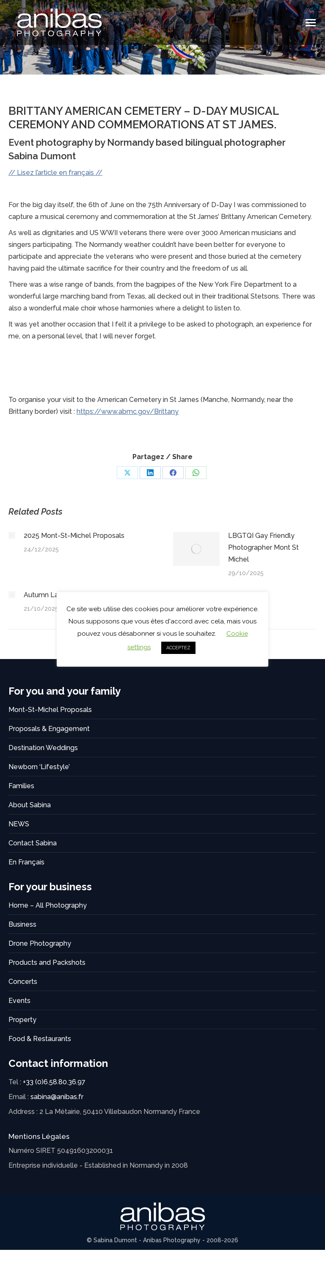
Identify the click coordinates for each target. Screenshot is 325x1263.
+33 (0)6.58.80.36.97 (54, 1082)
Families (21, 786)
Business (22, 924)
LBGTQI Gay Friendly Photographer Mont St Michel (263, 547)
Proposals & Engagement (49, 729)
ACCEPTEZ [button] (178, 648)
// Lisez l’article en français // (55, 173)
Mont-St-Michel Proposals (50, 710)
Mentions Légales (38, 1136)
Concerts (22, 982)
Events (19, 1001)
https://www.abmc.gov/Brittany (128, 411)
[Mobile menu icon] (311, 22)
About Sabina (29, 805)
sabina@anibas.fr (56, 1097)
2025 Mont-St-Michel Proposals (74, 536)
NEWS (18, 824)
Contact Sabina (32, 843)
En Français (26, 862)
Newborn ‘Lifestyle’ (39, 767)
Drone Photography (39, 943)
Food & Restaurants (39, 1039)
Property (22, 1020)
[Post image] (11, 535)
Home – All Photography (47, 905)
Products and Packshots (46, 962)
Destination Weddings (43, 748)
